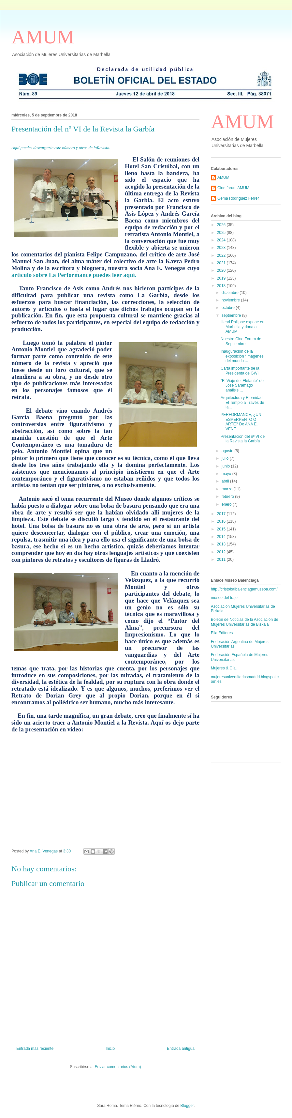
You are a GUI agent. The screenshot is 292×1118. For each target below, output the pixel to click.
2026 (222, 224)
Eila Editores (222, 633)
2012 (222, 552)
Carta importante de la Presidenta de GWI (240, 370)
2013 (222, 544)
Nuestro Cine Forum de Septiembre (241, 341)
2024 (222, 240)
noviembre (231, 300)
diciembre (231, 292)
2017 (222, 514)
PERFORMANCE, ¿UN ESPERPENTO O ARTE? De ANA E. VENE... (241, 421)
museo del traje (224, 597)
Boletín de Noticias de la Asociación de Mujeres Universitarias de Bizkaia (244, 621)
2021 (222, 263)
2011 (222, 559)
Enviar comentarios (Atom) (118, 1066)
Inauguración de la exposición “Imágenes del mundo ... (242, 356)
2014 (222, 536)
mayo (227, 473)
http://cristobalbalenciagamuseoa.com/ (244, 589)
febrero (228, 496)
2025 (222, 232)
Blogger (187, 1105)
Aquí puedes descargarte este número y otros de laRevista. (60, 147)
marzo (228, 489)
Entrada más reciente (34, 1048)
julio (226, 458)
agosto (228, 451)
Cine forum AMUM (233, 188)
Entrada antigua (181, 1048)
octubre (229, 307)
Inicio (110, 1048)
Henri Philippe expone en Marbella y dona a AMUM (242, 327)
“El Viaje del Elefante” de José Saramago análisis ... (242, 385)
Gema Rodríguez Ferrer (238, 198)
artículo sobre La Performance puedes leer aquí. (73, 274)
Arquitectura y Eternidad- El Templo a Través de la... (242, 402)
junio (226, 466)
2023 (222, 247)
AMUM (42, 37)
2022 (222, 255)
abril (226, 481)
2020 (222, 270)
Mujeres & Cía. (224, 668)
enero (227, 504)
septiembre (232, 315)
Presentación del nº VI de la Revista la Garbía (243, 438)
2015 (222, 529)
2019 (222, 278)
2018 (222, 285)
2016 (222, 521)
